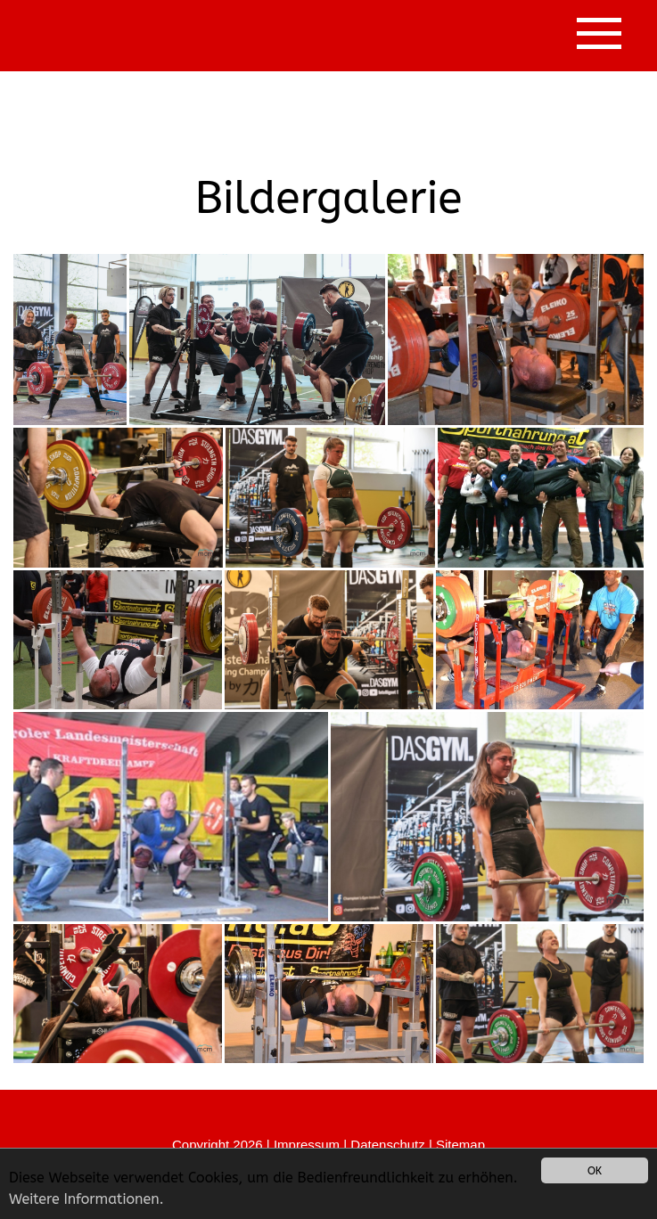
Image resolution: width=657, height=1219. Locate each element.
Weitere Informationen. (86, 1198)
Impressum (307, 1144)
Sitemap (460, 1144)
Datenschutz (387, 1144)
